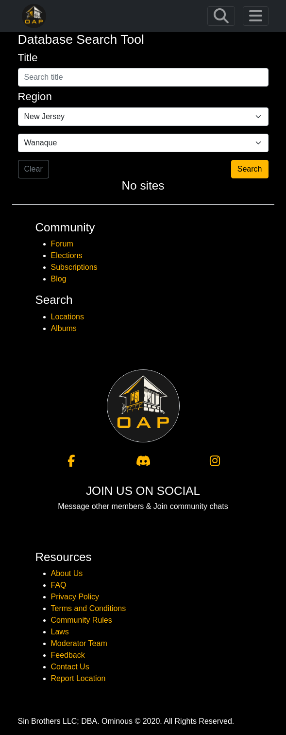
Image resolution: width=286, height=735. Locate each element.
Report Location (78, 678)
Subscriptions (74, 267)
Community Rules (81, 620)
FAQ (59, 585)
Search (249, 169)
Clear (33, 169)
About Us (67, 573)
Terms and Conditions (88, 608)
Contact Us (70, 667)
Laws (60, 632)
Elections (67, 255)
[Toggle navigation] (221, 16)
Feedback (68, 655)
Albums (64, 328)
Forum (62, 244)
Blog (59, 279)
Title (28, 58)
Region (35, 96)
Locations (67, 317)
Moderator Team (79, 643)
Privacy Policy (75, 597)
